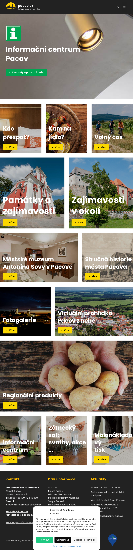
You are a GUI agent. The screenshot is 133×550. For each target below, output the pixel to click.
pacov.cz (25, 5)
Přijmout (44, 539)
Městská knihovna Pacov (62, 504)
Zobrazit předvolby (84, 539)
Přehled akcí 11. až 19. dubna (106, 487)
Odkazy (52, 487)
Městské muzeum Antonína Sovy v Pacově (63, 499)
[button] (119, 7)
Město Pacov (55, 491)
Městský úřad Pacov (59, 494)
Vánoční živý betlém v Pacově (108, 500)
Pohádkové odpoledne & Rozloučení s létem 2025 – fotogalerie (105, 508)
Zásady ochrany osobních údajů (66, 546)
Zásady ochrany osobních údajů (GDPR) (25, 540)
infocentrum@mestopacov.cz (23, 504)
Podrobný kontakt (17, 511)
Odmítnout (62, 539)
